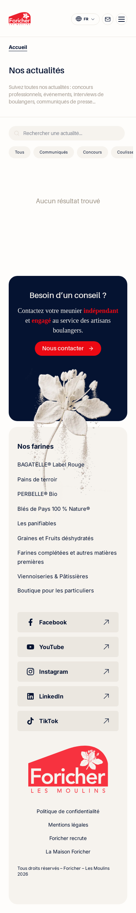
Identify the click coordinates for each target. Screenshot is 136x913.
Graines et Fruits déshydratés (55, 538)
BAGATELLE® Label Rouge (51, 464)
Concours (92, 152)
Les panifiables (36, 523)
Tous (19, 152)
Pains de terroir (37, 479)
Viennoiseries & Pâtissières (52, 576)
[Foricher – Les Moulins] (20, 18)
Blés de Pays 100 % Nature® (53, 508)
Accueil (18, 47)
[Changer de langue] (85, 19)
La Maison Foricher (68, 851)
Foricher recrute (68, 838)
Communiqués (54, 152)
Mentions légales (68, 825)
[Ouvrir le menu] (121, 19)
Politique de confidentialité (68, 811)
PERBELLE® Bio (37, 493)
